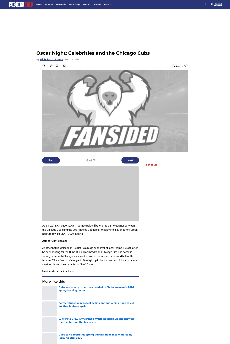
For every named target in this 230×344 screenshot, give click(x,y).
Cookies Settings (150, 328)
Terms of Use (148, 322)
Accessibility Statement (87, 328)
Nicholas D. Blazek (51, 59)
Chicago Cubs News (62, 296)
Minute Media (26, 336)
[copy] (64, 66)
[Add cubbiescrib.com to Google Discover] (180, 66)
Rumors (49, 4)
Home (45, 296)
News (39, 4)
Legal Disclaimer (52, 328)
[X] (212, 4)
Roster (86, 4)
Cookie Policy (180, 322)
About (46, 317)
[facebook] (206, 4)
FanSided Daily (51, 322)
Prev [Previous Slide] (51, 160)
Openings (79, 317)
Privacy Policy (121, 322)
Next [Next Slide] (130, 160)
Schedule (61, 4)
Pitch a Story (81, 322)
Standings (74, 4)
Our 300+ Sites (149, 317)
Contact (117, 317)
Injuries (97, 4)
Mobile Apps (179, 317)
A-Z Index (118, 328)
